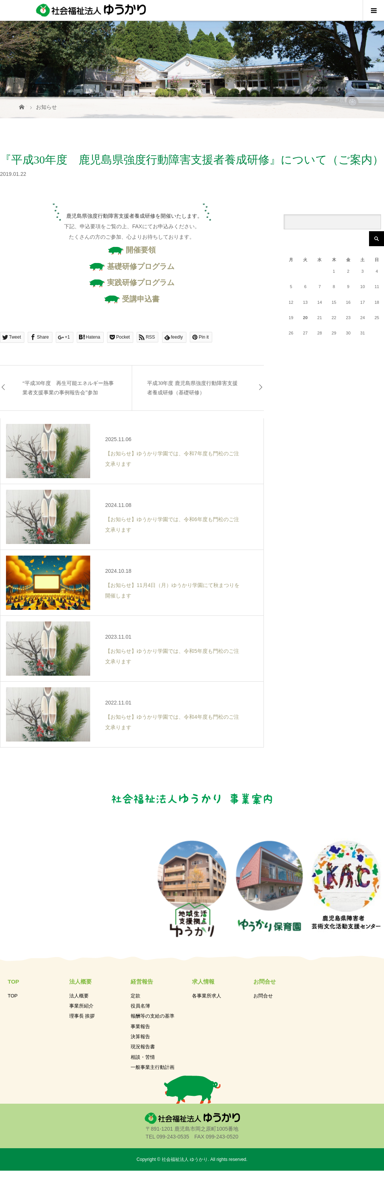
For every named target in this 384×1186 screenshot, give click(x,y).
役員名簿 (140, 1006)
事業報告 (140, 1026)
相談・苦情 (143, 1057)
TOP (13, 996)
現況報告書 (143, 1046)
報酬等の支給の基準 (152, 1016)
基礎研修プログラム (131, 266)
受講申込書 (131, 299)
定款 (135, 996)
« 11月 (305, 347)
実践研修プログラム (131, 282)
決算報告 (140, 1036)
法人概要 (79, 996)
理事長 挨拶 (82, 1016)
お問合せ (263, 996)
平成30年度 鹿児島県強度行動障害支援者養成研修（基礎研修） (192, 387)
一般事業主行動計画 (152, 1067)
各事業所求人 (206, 996)
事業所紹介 (81, 1006)
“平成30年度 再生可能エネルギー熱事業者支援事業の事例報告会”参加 (68, 387)
